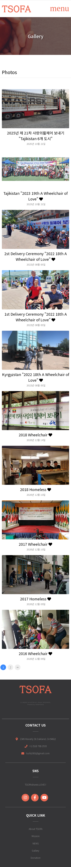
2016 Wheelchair (35, 653)
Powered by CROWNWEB (35, 704)
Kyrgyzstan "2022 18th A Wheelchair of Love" (35, 377)
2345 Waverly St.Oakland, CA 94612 (38, 738)
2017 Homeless (35, 599)
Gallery (35, 850)
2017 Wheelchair (35, 544)
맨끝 (17, 667)
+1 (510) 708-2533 (38, 746)
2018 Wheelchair (35, 434)
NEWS (36, 843)
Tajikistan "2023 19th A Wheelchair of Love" (35, 196)
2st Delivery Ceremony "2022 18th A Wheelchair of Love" (35, 256)
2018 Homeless (35, 489)
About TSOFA (35, 828)
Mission (36, 836)
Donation (36, 857)
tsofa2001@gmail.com (38, 753)
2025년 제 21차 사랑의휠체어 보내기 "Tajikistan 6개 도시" (35, 135)
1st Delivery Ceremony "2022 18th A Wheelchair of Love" (35, 316)
